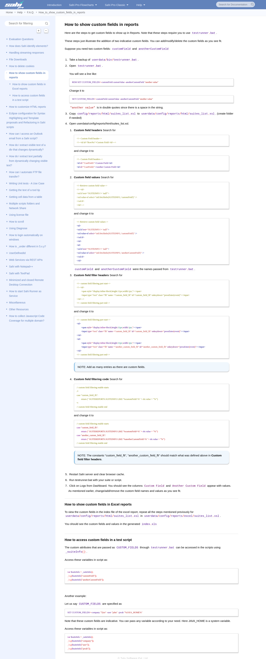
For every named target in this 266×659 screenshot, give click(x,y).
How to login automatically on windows (26, 237)
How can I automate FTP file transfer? (25, 174)
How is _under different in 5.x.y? (27, 246)
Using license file (18, 214)
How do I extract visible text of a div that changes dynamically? (27, 147)
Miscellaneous (17, 302)
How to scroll (16, 221)
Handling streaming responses (26, 52)
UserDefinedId (17, 253)
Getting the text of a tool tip (24, 190)
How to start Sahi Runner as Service (25, 293)
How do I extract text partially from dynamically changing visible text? (27, 161)
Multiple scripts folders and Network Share (24, 206)
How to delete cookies (21, 66)
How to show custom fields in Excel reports (29, 86)
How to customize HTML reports (27, 106)
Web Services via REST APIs (26, 259)
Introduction (54, 4)
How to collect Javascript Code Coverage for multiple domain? (26, 318)
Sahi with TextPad (19, 273)
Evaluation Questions (21, 39)
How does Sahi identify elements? (28, 46)
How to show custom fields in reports (27, 75)
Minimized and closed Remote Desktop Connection (26, 282)
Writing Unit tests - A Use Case (26, 183)
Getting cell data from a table (25, 196)
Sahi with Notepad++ (21, 266)
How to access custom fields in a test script (28, 98)
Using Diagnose (18, 228)
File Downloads (18, 59)
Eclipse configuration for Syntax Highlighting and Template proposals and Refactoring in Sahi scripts (25, 120)
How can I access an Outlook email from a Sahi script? (25, 136)
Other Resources (19, 309)
